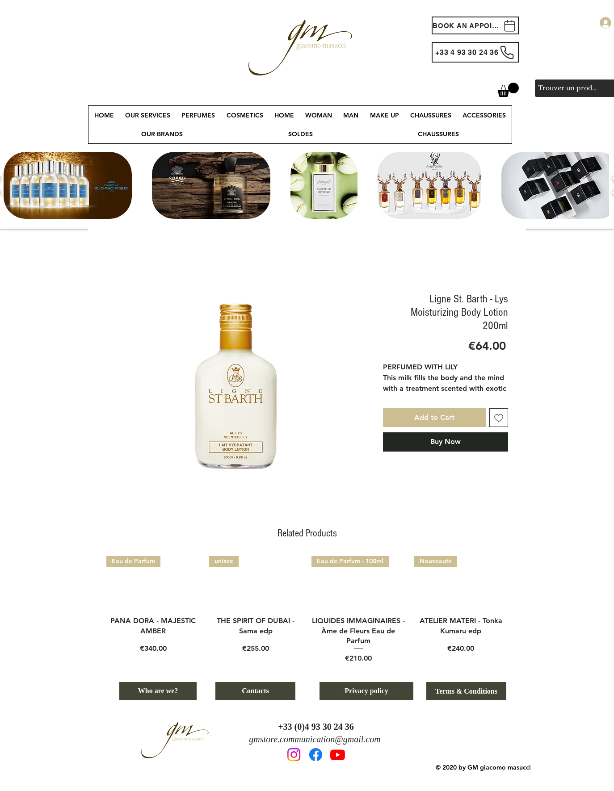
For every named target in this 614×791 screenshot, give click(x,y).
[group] (307, 610)
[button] (508, 90)
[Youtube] (337, 754)
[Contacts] (255, 691)
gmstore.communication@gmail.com (314, 739)
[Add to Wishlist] (498, 417)
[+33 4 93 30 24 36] (475, 52)
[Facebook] (315, 754)
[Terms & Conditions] (466, 691)
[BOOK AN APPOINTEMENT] (475, 25)
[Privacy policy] (366, 691)
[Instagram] (294, 754)
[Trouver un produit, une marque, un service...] (568, 88)
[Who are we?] (158, 691)
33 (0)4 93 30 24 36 (318, 727)
